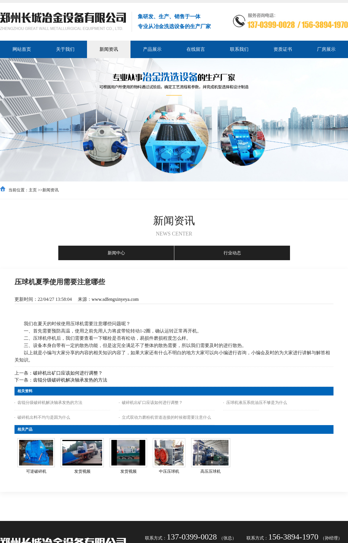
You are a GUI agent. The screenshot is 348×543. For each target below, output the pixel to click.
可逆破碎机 (36, 471)
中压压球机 (169, 471)
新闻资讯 (50, 190)
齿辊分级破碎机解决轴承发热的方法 (70, 379)
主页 (33, 190)
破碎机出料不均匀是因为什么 (43, 417)
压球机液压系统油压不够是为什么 (256, 402)
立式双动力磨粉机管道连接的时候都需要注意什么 (166, 417)
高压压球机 (210, 471)
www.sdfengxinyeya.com (115, 299)
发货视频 (82, 471)
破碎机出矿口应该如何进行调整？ (68, 373)
